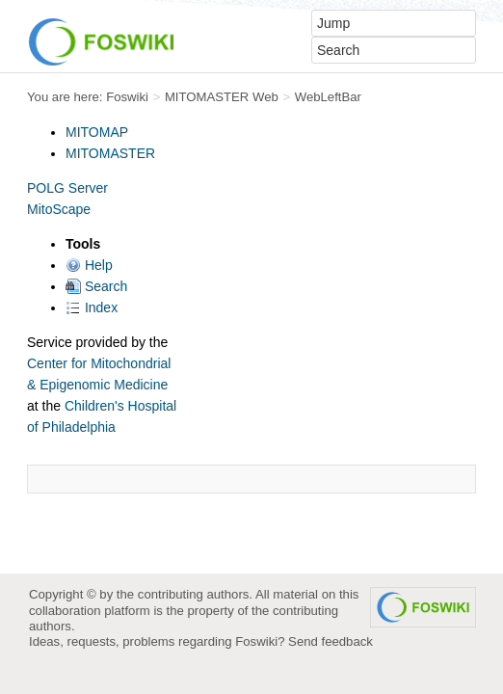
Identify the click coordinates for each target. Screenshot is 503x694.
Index (92, 307)
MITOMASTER (110, 153)
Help (89, 265)
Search (96, 286)
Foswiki (127, 97)
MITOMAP (97, 132)
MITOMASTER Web (221, 97)
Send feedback (330, 641)
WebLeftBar (328, 97)
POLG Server (67, 188)
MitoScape (59, 209)
